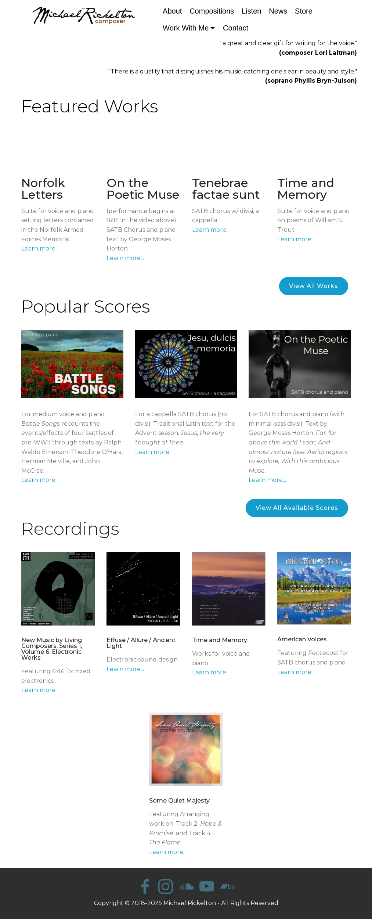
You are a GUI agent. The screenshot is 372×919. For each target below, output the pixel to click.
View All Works (313, 285)
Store (304, 11)
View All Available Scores (297, 507)
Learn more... (40, 248)
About (172, 11)
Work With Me (186, 28)
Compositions (211, 11)
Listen (251, 11)
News (278, 11)
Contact (235, 28)
